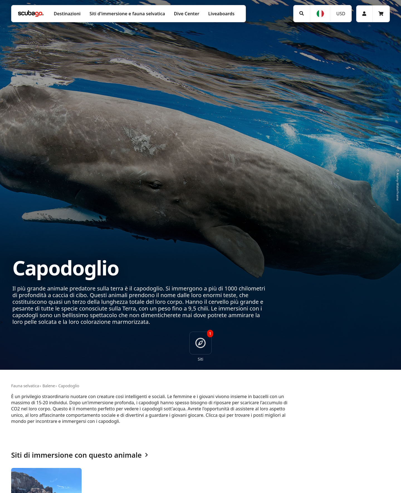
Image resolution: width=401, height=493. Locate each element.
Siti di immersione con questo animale (79, 455)
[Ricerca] (302, 13)
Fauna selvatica (25, 385)
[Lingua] (320, 13)
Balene (48, 385)
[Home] (31, 13)
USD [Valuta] (340, 14)
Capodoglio (68, 385)
